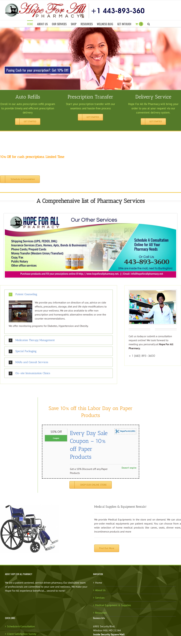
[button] (148, 23)
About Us (100, 590)
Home (98, 582)
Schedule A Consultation (21, 626)
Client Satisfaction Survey (21, 633)
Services (100, 597)
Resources (101, 612)
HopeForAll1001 (125, 431)
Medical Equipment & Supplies (113, 605)
